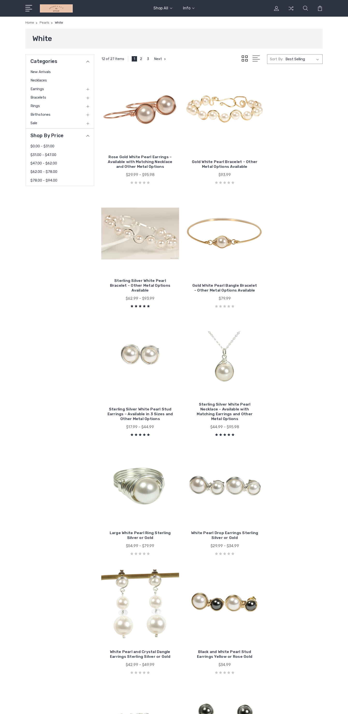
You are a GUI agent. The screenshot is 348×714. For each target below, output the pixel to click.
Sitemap (127, 706)
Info (189, 8)
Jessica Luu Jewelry (206, 587)
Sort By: (276, 59)
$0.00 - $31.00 (42, 146)
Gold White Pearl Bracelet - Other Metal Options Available (212, 157)
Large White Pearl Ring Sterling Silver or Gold (136, 394)
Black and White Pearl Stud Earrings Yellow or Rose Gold (136, 509)
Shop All (162, 8)
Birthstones (40, 114)
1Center (316, 706)
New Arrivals (40, 72)
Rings (35, 106)
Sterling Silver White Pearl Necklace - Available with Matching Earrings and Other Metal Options (288, 274)
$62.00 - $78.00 (43, 172)
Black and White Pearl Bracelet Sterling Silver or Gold (212, 506)
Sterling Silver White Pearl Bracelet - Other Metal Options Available (288, 157)
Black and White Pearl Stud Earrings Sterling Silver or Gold (288, 506)
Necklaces (38, 80)
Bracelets (38, 97)
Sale (33, 123)
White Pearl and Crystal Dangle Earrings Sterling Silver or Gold (288, 392)
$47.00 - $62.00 (43, 163)
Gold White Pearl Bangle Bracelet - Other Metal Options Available (136, 277)
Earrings (37, 89)
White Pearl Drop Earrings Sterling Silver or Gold (212, 394)
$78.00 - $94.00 (43, 180)
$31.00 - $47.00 (43, 155)
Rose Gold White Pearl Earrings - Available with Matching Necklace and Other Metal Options (136, 154)
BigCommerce (105, 706)
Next (160, 58)
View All (196, 595)
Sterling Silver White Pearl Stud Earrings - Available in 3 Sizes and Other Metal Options (212, 274)
